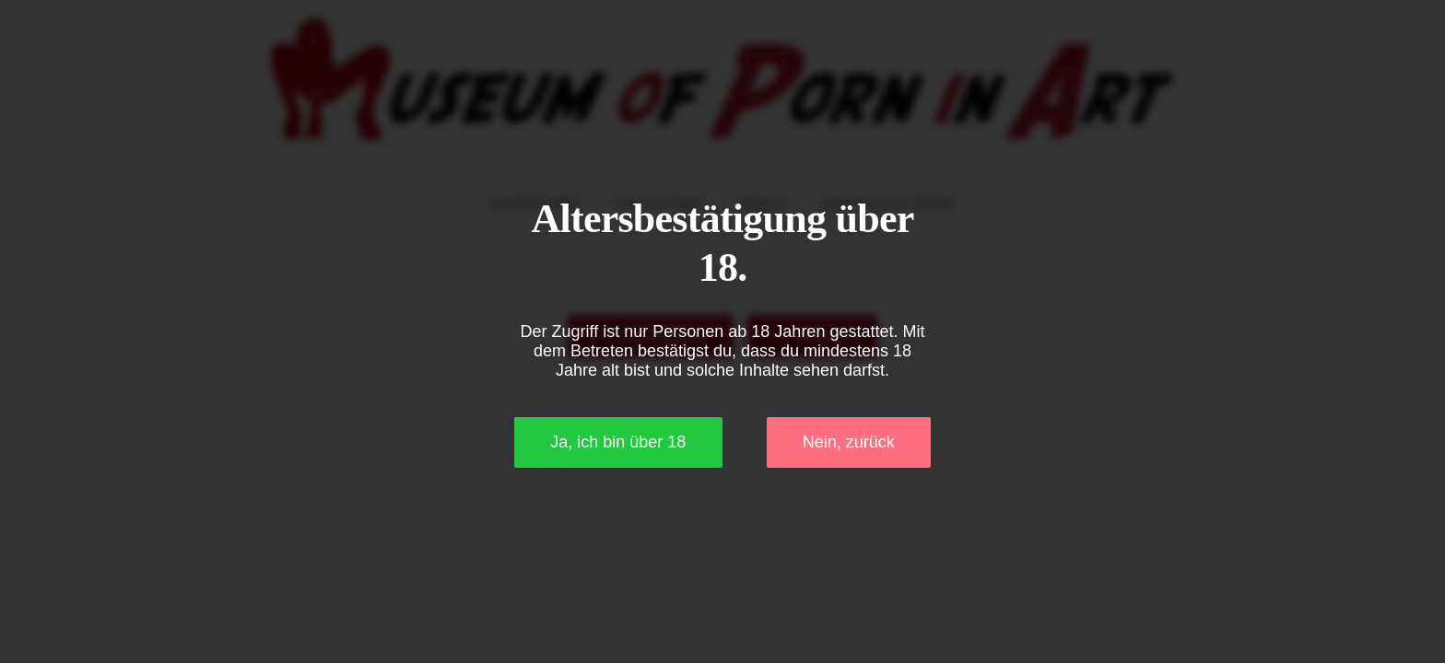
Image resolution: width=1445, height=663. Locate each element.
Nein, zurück (849, 442)
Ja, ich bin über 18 (618, 442)
